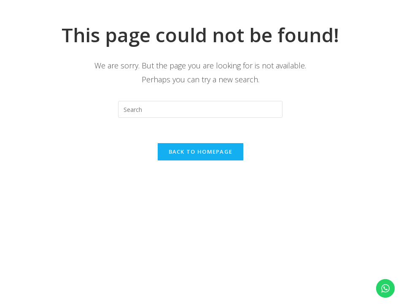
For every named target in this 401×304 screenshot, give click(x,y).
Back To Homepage (201, 151)
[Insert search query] (200, 109)
